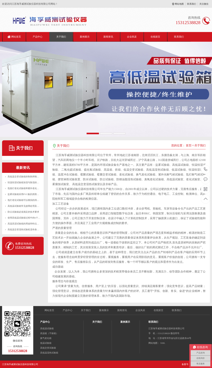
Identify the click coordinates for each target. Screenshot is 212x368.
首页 (188, 145)
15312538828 (205, 169)
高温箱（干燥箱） (49, 333)
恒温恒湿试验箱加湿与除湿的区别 (24, 182)
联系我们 (191, 4)
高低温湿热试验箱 (49, 352)
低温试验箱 (45, 343)
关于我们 (61, 36)
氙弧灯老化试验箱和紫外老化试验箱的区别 (29, 188)
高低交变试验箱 (48, 348)
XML (162, 343)
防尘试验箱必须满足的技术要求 (23, 212)
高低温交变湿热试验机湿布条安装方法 (27, 229)
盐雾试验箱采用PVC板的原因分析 (24, 194)
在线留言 (155, 36)
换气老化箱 (45, 338)
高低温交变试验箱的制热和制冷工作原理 (28, 176)
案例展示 (85, 36)
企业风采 (132, 36)
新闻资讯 (108, 36)
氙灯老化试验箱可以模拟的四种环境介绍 (28, 200)
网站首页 (16, 36)
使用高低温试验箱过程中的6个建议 (25, 217)
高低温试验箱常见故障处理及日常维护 (27, 206)
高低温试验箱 (47, 328)
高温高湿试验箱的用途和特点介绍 (24, 223)
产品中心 (37, 36)
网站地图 (179, 4)
